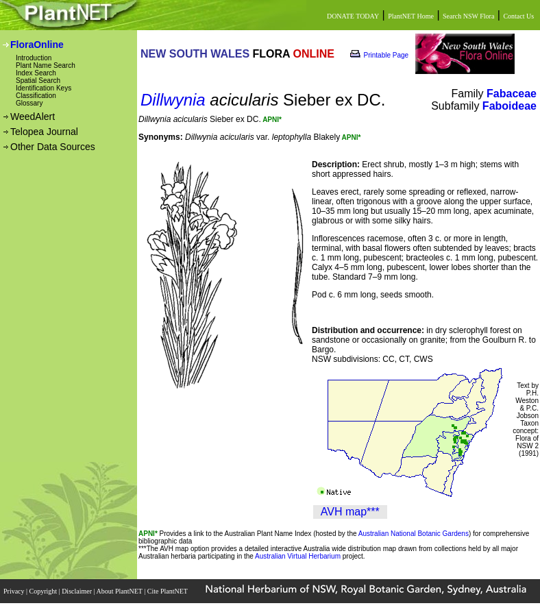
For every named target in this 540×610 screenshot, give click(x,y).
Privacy (14, 591)
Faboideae (509, 106)
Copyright (44, 591)
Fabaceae (512, 93)
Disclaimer (77, 591)
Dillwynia (173, 99)
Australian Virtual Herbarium (298, 556)
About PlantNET (120, 591)
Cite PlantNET (168, 591)
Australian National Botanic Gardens (413, 533)
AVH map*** (350, 511)
